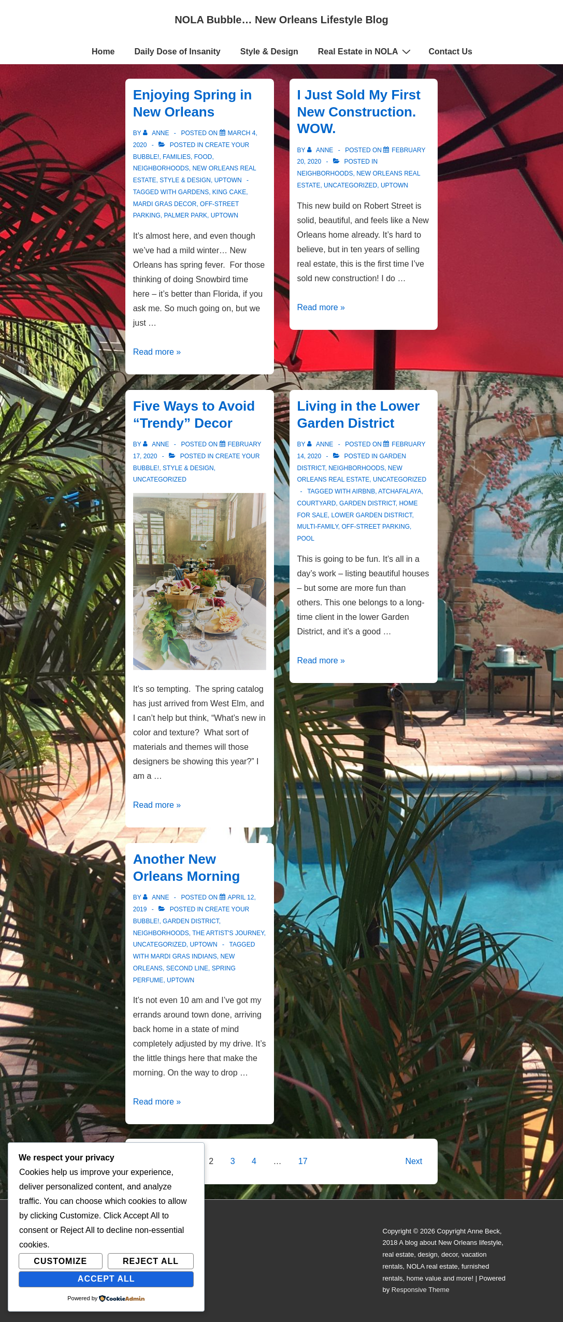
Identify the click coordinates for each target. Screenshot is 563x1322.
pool (305, 538)
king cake (229, 192)
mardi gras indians (184, 956)
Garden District (367, 503)
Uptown (228, 180)
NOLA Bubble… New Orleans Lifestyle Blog (281, 19)
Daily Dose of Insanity (178, 51)
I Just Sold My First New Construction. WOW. (359, 111)
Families (177, 157)
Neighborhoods (161, 168)
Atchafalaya (399, 491)
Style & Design (269, 51)
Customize (60, 1261)
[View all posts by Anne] (157, 133)
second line (187, 968)
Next (413, 1161)
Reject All (151, 1261)
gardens (193, 192)
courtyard (316, 503)
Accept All (106, 1278)
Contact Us (450, 51)
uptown (224, 215)
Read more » (157, 351)
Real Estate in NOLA (365, 51)
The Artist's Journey (228, 933)
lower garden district (371, 515)
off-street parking (376, 526)
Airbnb (364, 491)
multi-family (317, 526)
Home (103, 51)
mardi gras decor (165, 204)
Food (203, 157)
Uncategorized (350, 185)
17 (303, 1161)
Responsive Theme (421, 1290)
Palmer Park (186, 215)
